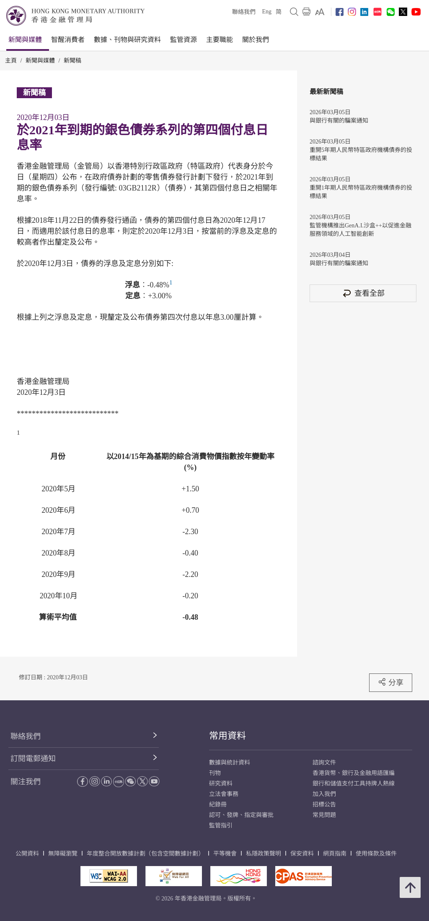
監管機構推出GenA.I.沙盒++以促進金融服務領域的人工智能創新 (360, 229)
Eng (266, 11)
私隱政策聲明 (263, 854)
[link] (320, 12)
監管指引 (221, 825)
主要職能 (219, 39)
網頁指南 (334, 854)
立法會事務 (223, 794)
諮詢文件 (324, 762)
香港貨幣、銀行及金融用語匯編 (354, 773)
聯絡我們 (244, 12)
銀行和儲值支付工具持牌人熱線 (354, 783)
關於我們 (255, 39)
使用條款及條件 (376, 854)
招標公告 (324, 804)
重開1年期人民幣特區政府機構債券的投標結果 (361, 192)
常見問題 (324, 815)
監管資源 (183, 39)
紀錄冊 (218, 804)
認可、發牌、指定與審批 (241, 815)
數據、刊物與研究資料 (127, 39)
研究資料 (221, 783)
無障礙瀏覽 (63, 854)
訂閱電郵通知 (33, 758)
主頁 (11, 60)
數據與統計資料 (229, 762)
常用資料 (227, 736)
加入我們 (324, 794)
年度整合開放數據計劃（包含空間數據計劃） (145, 854)
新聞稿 (72, 60)
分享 (390, 682)
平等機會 (225, 854)
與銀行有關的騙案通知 (339, 120)
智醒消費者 (68, 39)
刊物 (215, 773)
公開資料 (27, 854)
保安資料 (302, 854)
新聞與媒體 (25, 39)
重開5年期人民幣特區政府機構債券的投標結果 (361, 154)
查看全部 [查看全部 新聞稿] (363, 293)
